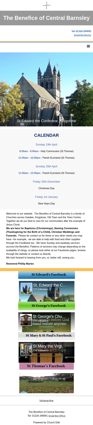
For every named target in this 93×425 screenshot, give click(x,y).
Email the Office (56, 415)
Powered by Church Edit (46, 422)
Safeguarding (46, 400)
